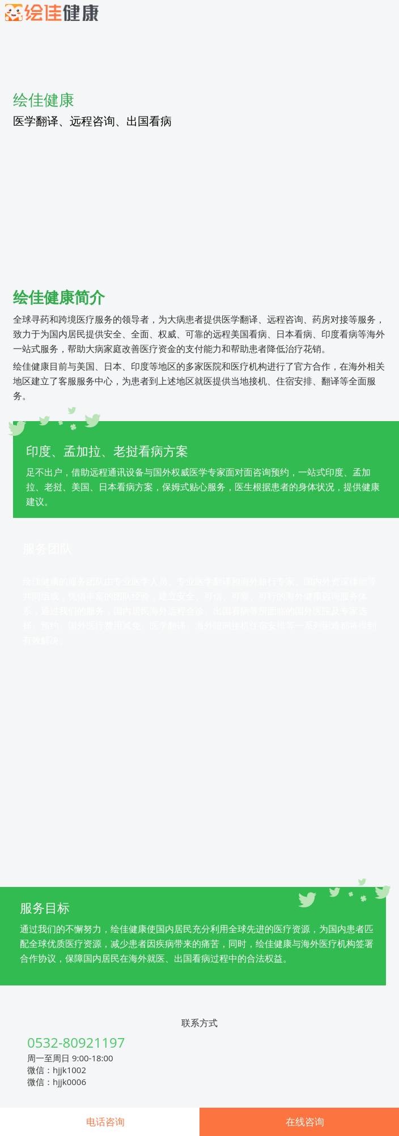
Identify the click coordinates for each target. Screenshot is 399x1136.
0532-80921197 (76, 1042)
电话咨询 (105, 1121)
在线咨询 (305, 1121)
